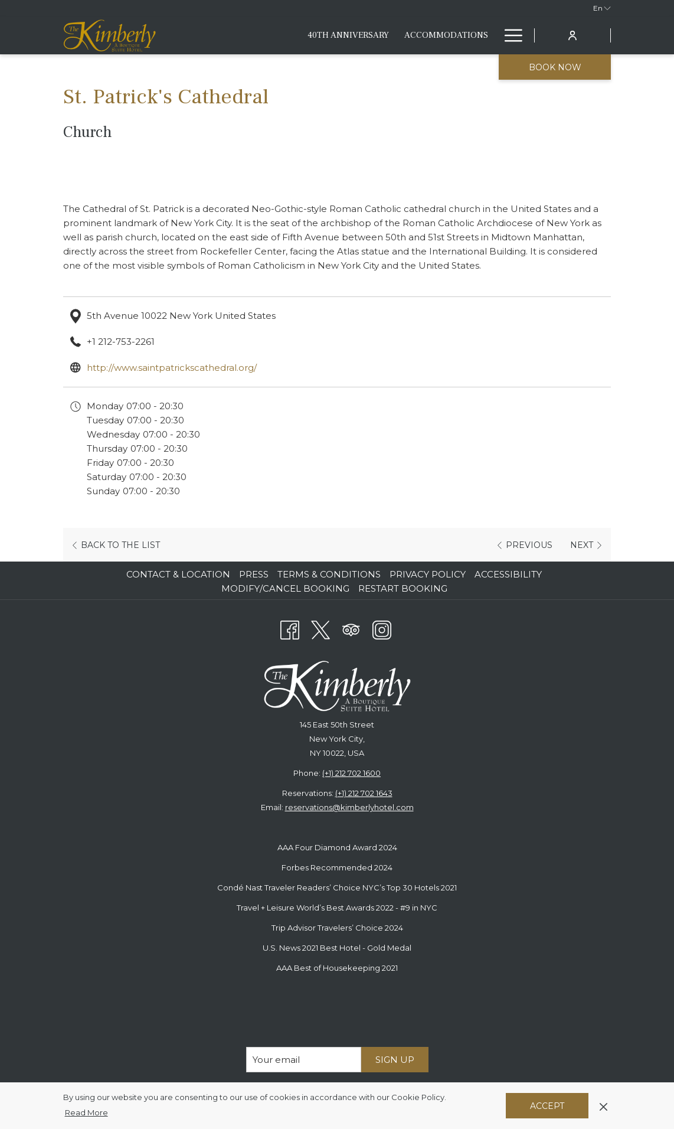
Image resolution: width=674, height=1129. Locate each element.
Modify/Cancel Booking (285, 588)
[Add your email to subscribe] (303, 1059)
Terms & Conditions (329, 574)
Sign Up (394, 1059)
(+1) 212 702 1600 (351, 773)
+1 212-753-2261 (121, 341)
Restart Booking (402, 588)
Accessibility (508, 574)
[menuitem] (301, 35)
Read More (87, 1113)
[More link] (509, 35)
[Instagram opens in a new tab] (381, 628)
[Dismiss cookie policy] (603, 1105)
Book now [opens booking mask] (555, 67)
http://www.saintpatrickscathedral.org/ (172, 367)
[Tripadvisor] (351, 628)
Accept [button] (547, 1106)
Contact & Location (178, 574)
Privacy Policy (428, 574)
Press (254, 574)
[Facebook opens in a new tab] (289, 628)
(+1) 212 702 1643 (363, 793)
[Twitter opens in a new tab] (320, 628)
